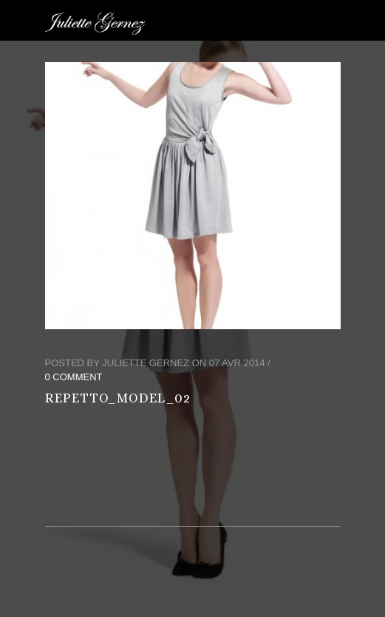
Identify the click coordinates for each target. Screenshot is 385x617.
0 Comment (74, 376)
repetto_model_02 (118, 398)
